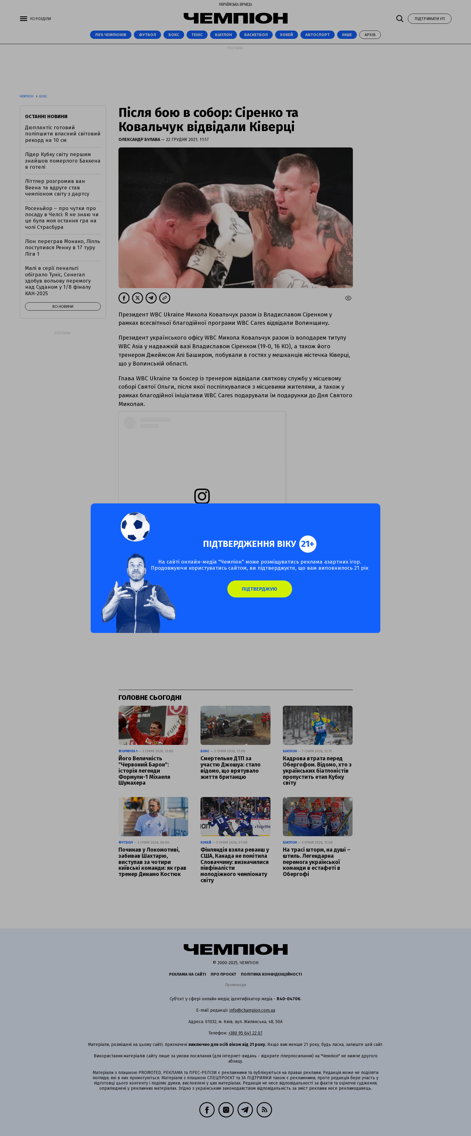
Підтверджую (269, 597)
